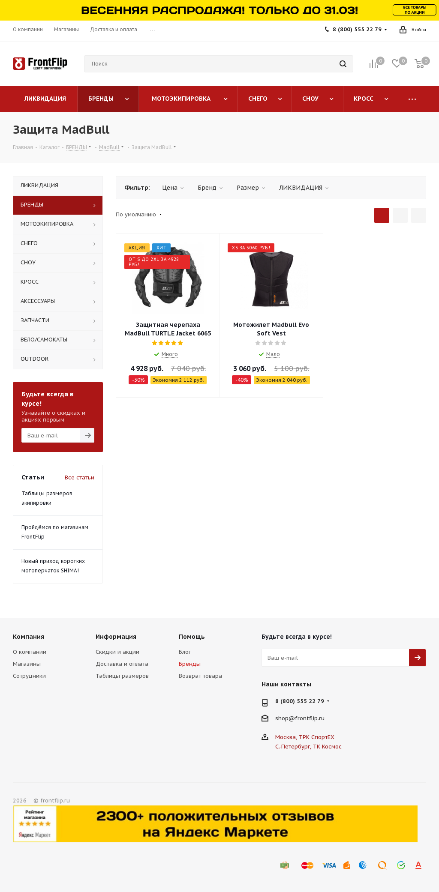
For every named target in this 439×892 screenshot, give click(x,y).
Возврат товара (200, 675)
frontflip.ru (310, 718)
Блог (185, 652)
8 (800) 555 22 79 (357, 29)
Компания (28, 637)
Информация (116, 637)
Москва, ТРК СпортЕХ (304, 737)
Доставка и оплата (122, 664)
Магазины (27, 664)
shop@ (285, 718)
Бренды (190, 664)
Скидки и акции (117, 652)
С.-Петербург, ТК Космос (308, 746)
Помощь (192, 637)
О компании (29, 652)
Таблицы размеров (122, 675)
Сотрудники (29, 675)
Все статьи (79, 477)
